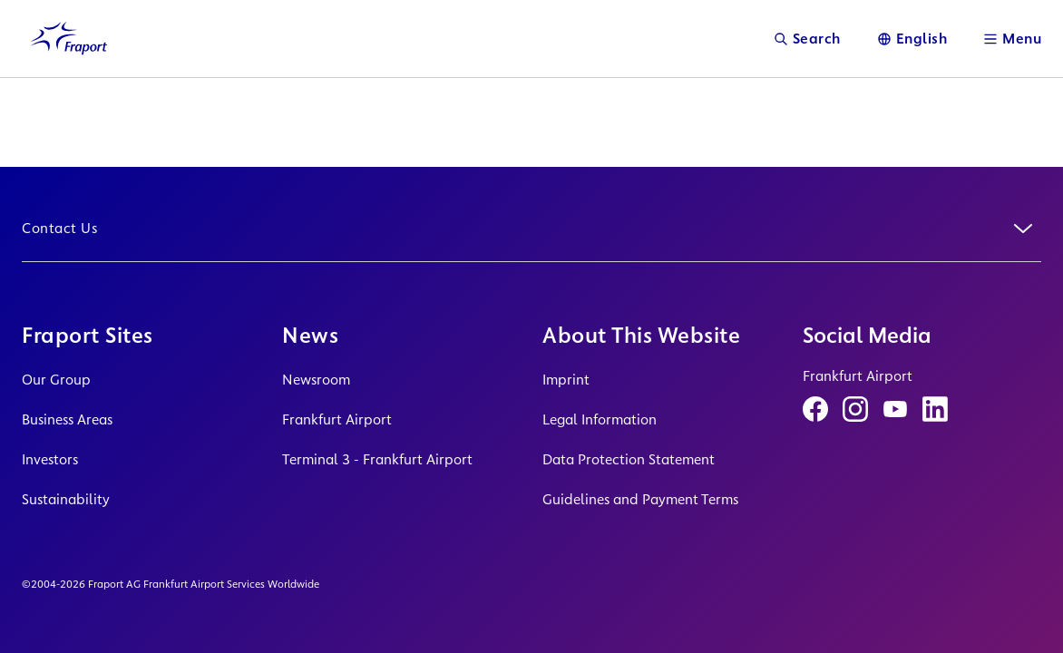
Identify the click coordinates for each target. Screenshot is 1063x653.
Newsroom (316, 379)
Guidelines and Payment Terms (640, 499)
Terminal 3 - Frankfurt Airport (377, 459)
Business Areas (67, 419)
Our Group (56, 379)
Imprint (566, 379)
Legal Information (599, 419)
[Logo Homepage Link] (69, 38)
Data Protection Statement (628, 459)
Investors (50, 459)
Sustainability (66, 499)
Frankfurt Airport (337, 419)
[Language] (912, 38)
